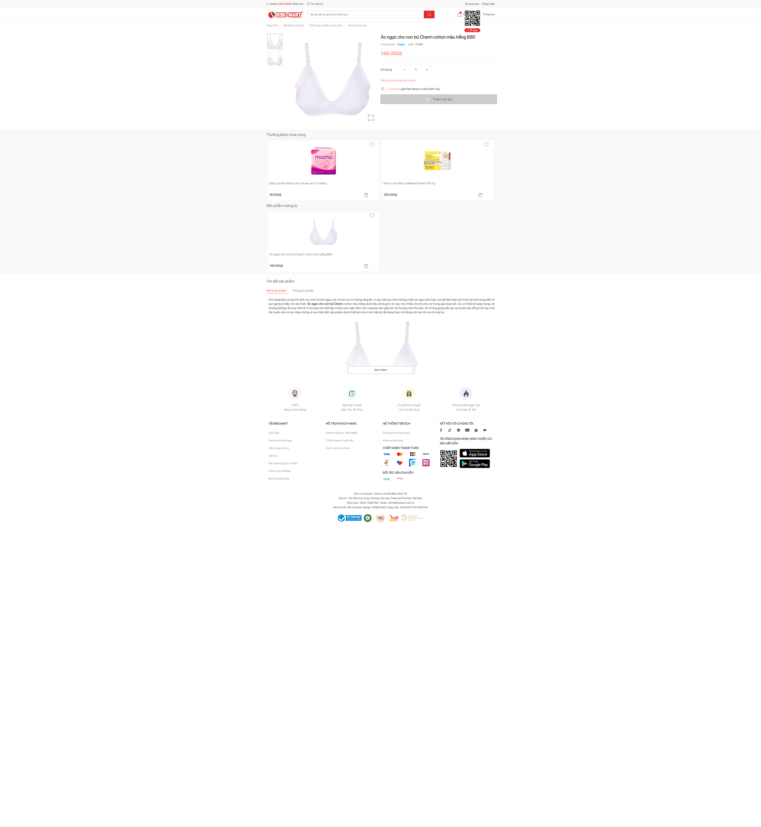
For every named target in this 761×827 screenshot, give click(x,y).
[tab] (279, 290)
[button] (332, 79)
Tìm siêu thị (315, 3)
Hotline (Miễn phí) (284, 3)
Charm (400, 44)
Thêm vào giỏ (438, 99)
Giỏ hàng (465, 14)
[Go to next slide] (495, 172)
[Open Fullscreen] (371, 117)
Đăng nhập (488, 3)
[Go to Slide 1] (275, 41)
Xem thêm (380, 370)
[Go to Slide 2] (275, 58)
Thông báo (486, 14)
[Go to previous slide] (267, 172)
